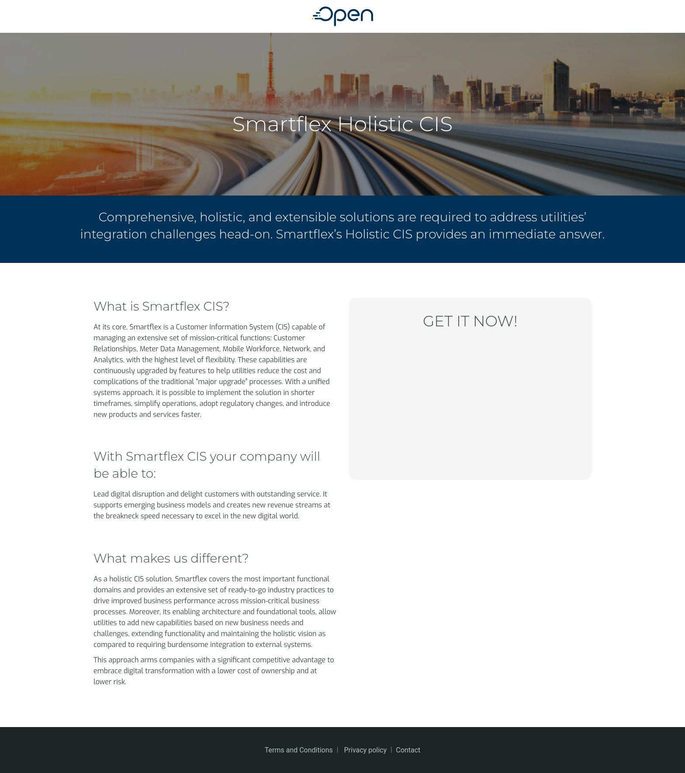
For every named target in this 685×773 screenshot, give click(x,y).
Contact (408, 750)
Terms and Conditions (299, 750)
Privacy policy (365, 750)
